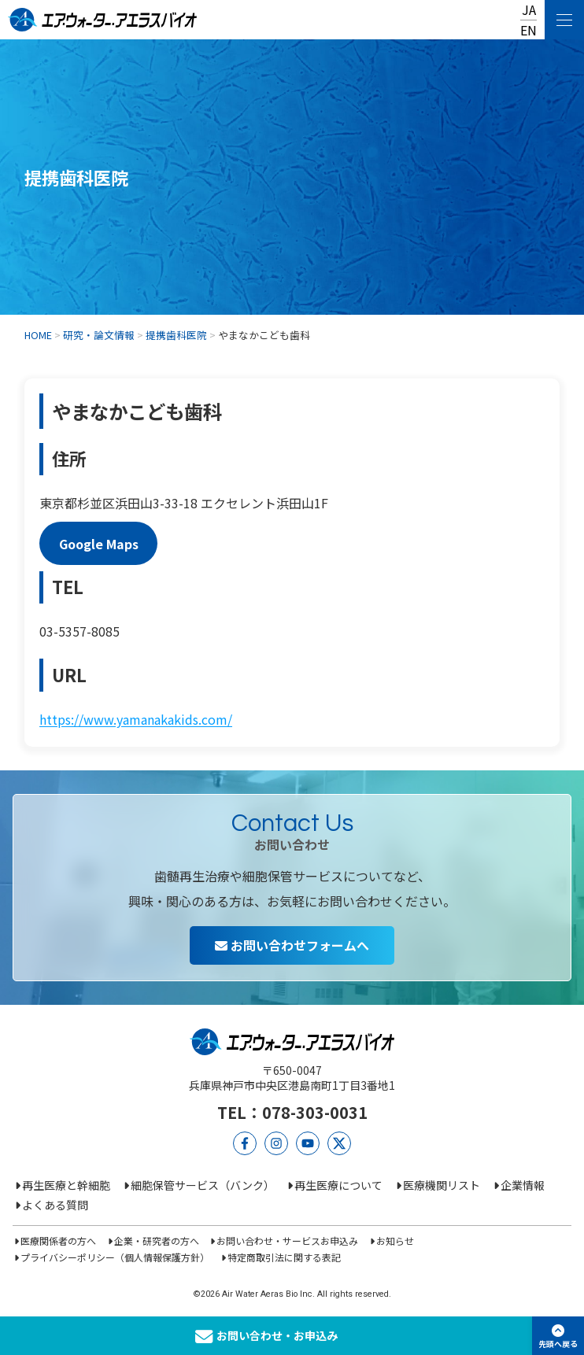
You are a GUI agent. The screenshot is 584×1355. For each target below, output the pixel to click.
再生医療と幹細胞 (66, 1185)
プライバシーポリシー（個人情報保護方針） (114, 1257)
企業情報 (523, 1185)
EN (528, 29)
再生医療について (338, 1185)
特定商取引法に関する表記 (284, 1257)
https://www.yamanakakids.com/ (135, 719)
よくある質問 (55, 1205)
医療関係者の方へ (58, 1240)
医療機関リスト (441, 1185)
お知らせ (395, 1240)
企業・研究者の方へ (156, 1240)
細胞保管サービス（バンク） (203, 1185)
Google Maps (99, 543)
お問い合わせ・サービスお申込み (287, 1240)
